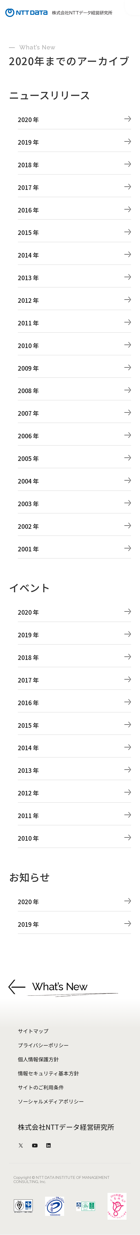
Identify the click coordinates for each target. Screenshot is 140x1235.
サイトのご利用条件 (41, 1087)
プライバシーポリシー (43, 1045)
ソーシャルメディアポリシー (51, 1101)
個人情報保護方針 (38, 1059)
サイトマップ (33, 1031)
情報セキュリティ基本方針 (48, 1073)
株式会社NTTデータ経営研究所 (66, 1127)
